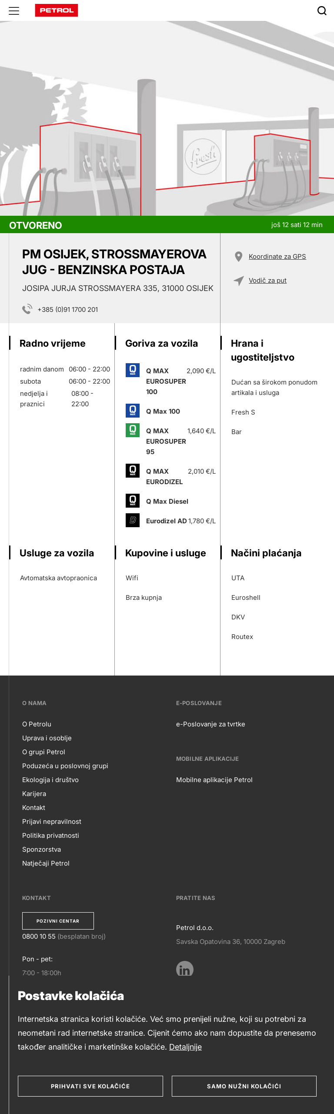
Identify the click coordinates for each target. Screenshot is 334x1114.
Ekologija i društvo (50, 780)
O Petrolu (36, 724)
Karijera (34, 794)
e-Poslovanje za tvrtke (210, 724)
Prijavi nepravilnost (51, 821)
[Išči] (322, 10)
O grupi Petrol (43, 752)
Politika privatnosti (50, 835)
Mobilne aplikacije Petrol (214, 780)
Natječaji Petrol (46, 863)
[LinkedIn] (185, 969)
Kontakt (33, 807)
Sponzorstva (41, 849)
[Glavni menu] (14, 10)
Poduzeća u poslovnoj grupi (65, 766)
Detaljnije (185, 1046)
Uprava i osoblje (47, 738)
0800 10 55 (39, 936)
